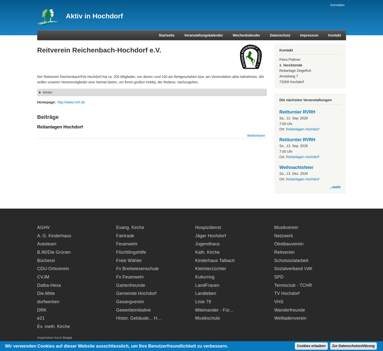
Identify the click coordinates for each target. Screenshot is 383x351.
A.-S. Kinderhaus (54, 235)
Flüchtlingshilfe (131, 252)
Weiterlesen (256, 136)
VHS (279, 301)
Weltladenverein (290, 318)
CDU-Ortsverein (53, 268)
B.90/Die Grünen (54, 252)
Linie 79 (203, 301)
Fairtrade (125, 235)
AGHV (43, 227)
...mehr (335, 187)
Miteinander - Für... (214, 310)
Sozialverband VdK (293, 268)
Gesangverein (130, 301)
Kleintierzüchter (210, 268)
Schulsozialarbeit (291, 260)
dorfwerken (48, 301)
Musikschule (207, 318)
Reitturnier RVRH (297, 112)
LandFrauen (207, 285)
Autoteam (47, 243)
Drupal (67, 337)
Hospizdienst (208, 227)
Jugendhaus (207, 243)
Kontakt (334, 35)
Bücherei (46, 260)
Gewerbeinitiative (133, 310)
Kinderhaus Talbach (215, 260)
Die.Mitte (46, 293)
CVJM (43, 277)
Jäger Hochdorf (210, 235)
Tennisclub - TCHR (293, 285)
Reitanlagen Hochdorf (302, 129)
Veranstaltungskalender (203, 35)
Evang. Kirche (130, 227)
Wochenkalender (246, 35)
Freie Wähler (129, 260)
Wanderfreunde (289, 310)
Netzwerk (283, 235)
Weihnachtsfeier (296, 167)
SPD (279, 277)
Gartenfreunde (130, 285)
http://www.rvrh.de (71, 102)
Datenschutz (280, 35)
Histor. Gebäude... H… (138, 318)
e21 (41, 318)
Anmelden (337, 5)
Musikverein (286, 227)
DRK (42, 310)
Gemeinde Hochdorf (136, 293)
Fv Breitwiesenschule (137, 268)
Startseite (166, 35)
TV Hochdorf (286, 293)
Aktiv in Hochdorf (94, 16)
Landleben (205, 293)
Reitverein (284, 252)
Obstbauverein (289, 243)
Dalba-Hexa (49, 285)
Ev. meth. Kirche (53, 326)
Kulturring (205, 277)
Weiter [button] (47, 92)
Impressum (309, 35)
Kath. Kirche (207, 252)
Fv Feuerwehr (130, 277)
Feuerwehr (127, 243)
